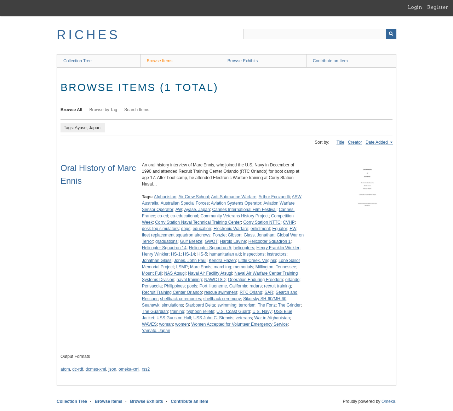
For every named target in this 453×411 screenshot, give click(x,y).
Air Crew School (193, 196)
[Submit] (391, 34)
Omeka (388, 401)
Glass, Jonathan (259, 235)
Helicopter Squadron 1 (269, 241)
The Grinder (289, 305)
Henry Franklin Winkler (278, 247)
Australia (150, 203)
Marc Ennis (200, 266)
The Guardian (155, 311)
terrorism (247, 305)
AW (179, 209)
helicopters (244, 247)
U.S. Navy (261, 311)
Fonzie (219, 235)
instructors (276, 254)
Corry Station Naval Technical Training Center (198, 222)
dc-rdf (77, 369)
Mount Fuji (152, 273)
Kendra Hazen (222, 260)
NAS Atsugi (175, 273)
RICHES (88, 35)
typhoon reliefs (200, 311)
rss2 (146, 369)
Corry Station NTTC (261, 222)
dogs (185, 228)
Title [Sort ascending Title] (340, 142)
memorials (243, 266)
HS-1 (175, 254)
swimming (226, 305)
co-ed (162, 215)
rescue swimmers (220, 292)
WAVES (149, 324)
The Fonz (267, 305)
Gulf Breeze (191, 241)
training (177, 311)
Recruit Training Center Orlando (172, 292)
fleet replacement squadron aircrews (176, 235)
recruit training (277, 286)
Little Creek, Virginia (257, 260)
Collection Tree (77, 60)
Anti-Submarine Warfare (233, 196)
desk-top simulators (160, 228)
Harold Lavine (233, 241)
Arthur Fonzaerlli (274, 196)
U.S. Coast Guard (233, 311)
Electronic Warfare (230, 228)
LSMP (182, 266)
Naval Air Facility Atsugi (210, 273)
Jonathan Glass (156, 260)
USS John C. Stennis (213, 317)
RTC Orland (251, 292)
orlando (292, 279)
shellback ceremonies (180, 298)
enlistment (260, 228)
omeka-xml (129, 369)
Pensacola (152, 286)
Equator (279, 228)
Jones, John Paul (190, 260)
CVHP (288, 222)
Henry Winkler (155, 254)
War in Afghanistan (272, 317)
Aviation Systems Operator (236, 203)
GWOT (211, 241)
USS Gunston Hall (173, 317)
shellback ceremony (222, 298)
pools (192, 286)
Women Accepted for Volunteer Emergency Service (239, 324)
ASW (297, 196)
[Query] (319, 34)
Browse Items (160, 60)
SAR (269, 292)
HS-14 (189, 254)
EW (292, 228)
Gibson (234, 235)
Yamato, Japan (156, 330)
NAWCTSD (214, 279)
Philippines (174, 286)
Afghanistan (165, 196)
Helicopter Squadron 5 (210, 247)
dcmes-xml (96, 369)
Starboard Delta (200, 305)
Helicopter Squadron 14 (164, 247)
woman (166, 324)
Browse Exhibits (243, 60)
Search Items (136, 109)
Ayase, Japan (197, 209)
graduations (166, 241)
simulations (172, 305)
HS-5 (202, 254)
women (182, 324)
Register (437, 7)
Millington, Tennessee (276, 266)
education (202, 228)
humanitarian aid (225, 254)
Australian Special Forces (185, 203)
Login (414, 7)
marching (222, 266)
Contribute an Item (330, 60)
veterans (244, 317)
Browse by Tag (103, 109)
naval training (189, 279)
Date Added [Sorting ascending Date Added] (377, 142)
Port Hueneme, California (223, 286)
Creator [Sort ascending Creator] (355, 142)
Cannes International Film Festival (244, 209)
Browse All (71, 109)
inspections (253, 254)
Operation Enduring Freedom (255, 279)
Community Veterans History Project (234, 215)
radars (256, 286)
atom (65, 369)
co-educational (184, 215)
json (112, 369)
